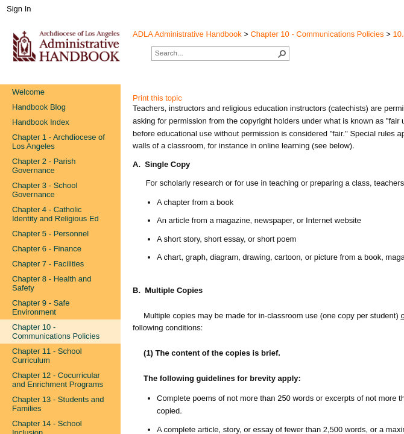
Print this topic (157, 97)
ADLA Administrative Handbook (187, 34)
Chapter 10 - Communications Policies (316, 34)
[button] (282, 53)
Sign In (19, 8)
